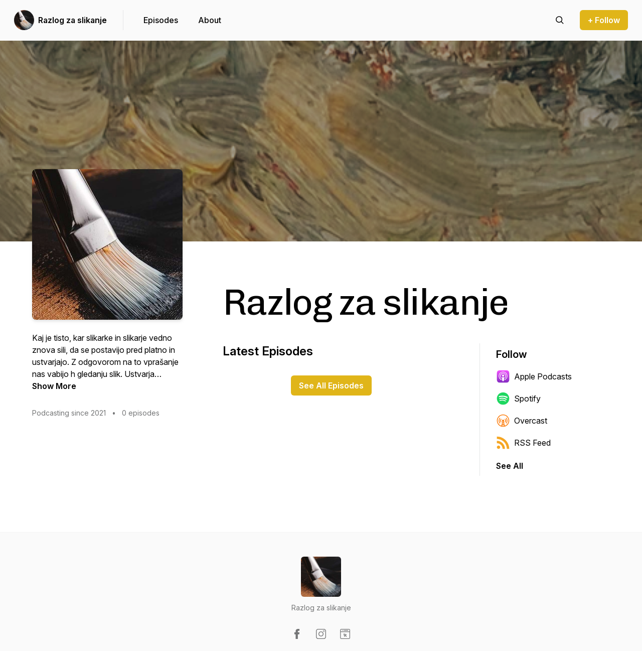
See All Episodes (331, 385)
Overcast (521, 421)
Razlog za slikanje (72, 20)
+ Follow (604, 20)
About (209, 20)
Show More (54, 386)
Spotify (518, 399)
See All (509, 466)
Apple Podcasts (534, 376)
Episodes (160, 20)
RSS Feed (523, 443)
